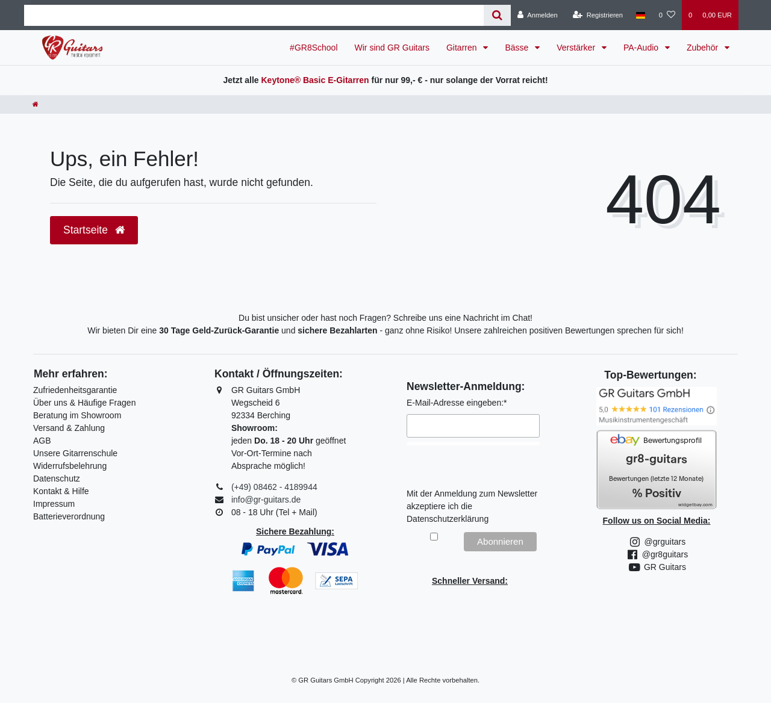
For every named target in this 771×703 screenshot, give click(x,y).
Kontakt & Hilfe (61, 491)
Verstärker (577, 47)
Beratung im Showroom (77, 415)
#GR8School (313, 47)
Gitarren (462, 47)
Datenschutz (56, 478)
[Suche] (497, 15)
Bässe (518, 47)
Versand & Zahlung (69, 428)
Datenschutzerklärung (448, 519)
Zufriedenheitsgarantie (75, 390)
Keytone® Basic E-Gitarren (315, 80)
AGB (42, 440)
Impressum (54, 504)
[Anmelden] (537, 15)
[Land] (640, 15)
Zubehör (703, 47)
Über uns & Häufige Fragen (84, 402)
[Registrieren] (597, 15)
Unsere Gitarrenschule (75, 453)
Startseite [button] (94, 230)
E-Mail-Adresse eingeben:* (457, 402)
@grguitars (657, 542)
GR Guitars (656, 567)
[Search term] (254, 15)
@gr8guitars (656, 554)
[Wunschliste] (667, 15)
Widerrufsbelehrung (70, 466)
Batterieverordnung (69, 516)
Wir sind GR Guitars (392, 47)
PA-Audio (642, 47)
